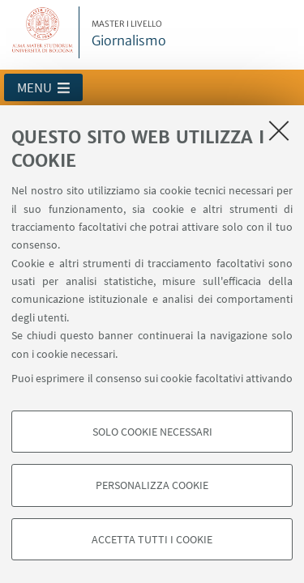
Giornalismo (129, 34)
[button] (43, 87)
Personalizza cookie (152, 485)
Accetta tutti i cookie (152, 539)
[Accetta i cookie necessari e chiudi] (279, 130)
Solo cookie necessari (152, 431)
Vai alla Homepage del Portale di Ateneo (42, 32)
